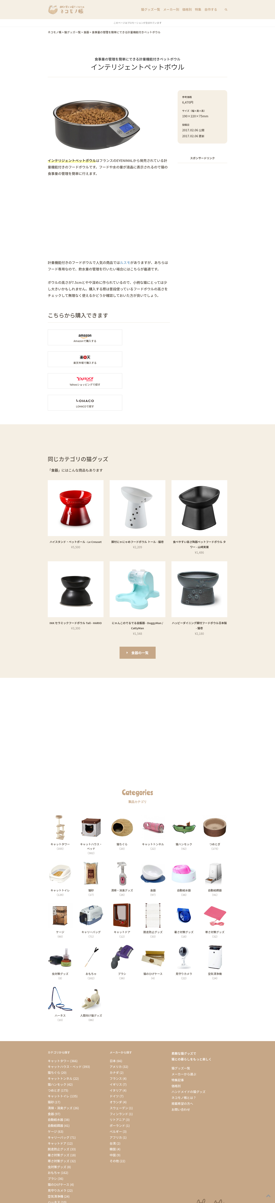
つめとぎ (54, 1046)
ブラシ (52, 1135)
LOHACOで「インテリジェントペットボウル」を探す (141, 359)
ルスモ (125, 262)
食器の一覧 (140, 608)
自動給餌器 (55, 1082)
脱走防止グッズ (58, 1105)
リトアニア (117, 1076)
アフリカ (116, 1093)
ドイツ (114, 1052)
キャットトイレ (58, 1052)
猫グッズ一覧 (152, 9)
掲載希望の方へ (182, 1060)
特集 (199, 9)
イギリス (116, 1040)
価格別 (187, 9)
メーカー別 (172, 9)
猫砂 (51, 1058)
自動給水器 (55, 1076)
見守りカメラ (57, 1146)
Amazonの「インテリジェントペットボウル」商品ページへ (77, 337)
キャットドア (57, 1099)
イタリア (116, 1046)
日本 (113, 1017)
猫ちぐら (54, 1029)
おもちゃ (54, 1129)
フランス (116, 1034)
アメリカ (116, 1023)
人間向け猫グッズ (60, 1164)
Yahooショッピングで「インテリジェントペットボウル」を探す (77, 359)
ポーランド (117, 1082)
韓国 (113, 1105)
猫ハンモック (57, 1040)
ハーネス (54, 1158)
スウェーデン (119, 1064)
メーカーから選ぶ (183, 1030)
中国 (113, 1111)
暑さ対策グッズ (58, 1111)
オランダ (116, 1058)
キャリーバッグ (58, 1093)
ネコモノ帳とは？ (183, 1054)
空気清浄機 (55, 1152)
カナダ (114, 1029)
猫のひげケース (58, 1141)
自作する (211, 9)
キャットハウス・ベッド (65, 1023)
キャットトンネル (60, 1034)
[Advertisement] (202, 223)
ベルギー (116, 1087)
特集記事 (177, 1036)
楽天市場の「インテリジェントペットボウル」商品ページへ (141, 337)
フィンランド (119, 1070)
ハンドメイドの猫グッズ (188, 1048)
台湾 (113, 1099)
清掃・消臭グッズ (60, 1064)
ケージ (52, 1087)
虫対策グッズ (57, 1123)
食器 (51, 1070)
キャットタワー (58, 1017)
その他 (114, 1117)
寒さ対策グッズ (58, 1117)
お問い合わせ (180, 1065)
